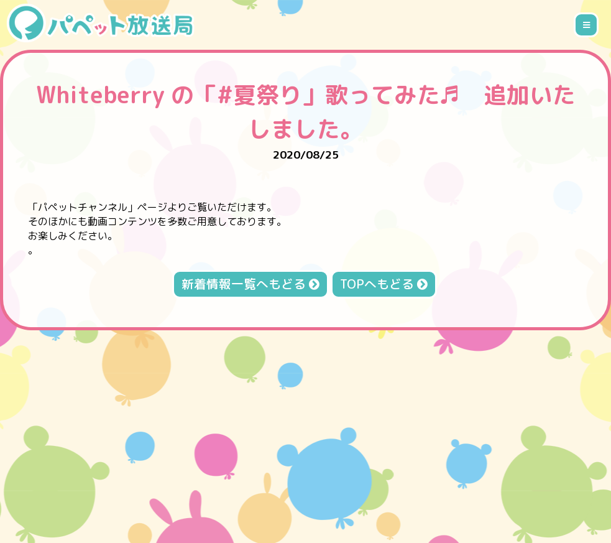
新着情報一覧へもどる (250, 284)
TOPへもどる (384, 284)
